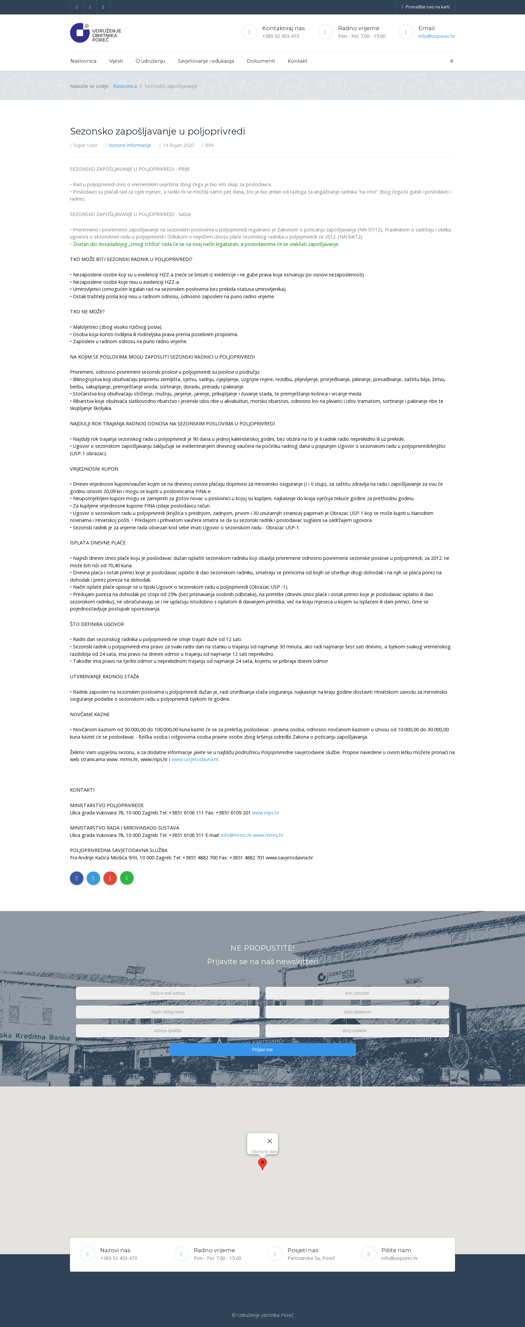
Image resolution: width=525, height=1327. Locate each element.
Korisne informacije (130, 145)
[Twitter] (90, 7)
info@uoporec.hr (437, 36)
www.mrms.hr (268, 835)
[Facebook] (77, 7)
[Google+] (103, 7)
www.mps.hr (265, 812)
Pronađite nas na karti (425, 7)
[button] (262, 1164)
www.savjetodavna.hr (195, 759)
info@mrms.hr (236, 835)
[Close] (270, 1141)
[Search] (451, 60)
